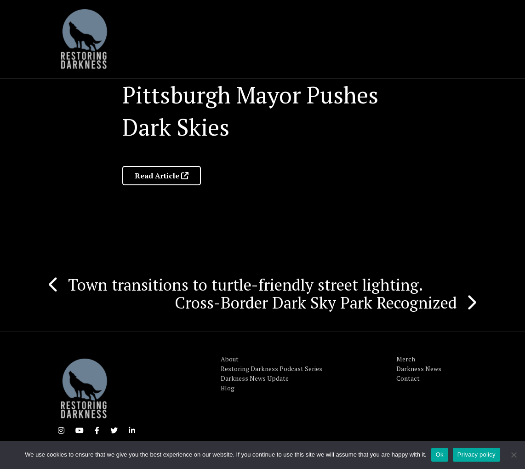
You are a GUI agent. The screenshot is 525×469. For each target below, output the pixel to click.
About (230, 359)
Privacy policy (476, 454)
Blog (227, 387)
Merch (405, 359)
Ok (440, 454)
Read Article (161, 176)
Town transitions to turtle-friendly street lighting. (245, 284)
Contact (408, 378)
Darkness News (418, 368)
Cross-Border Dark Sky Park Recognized (316, 302)
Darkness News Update (255, 378)
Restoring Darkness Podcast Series (271, 368)
